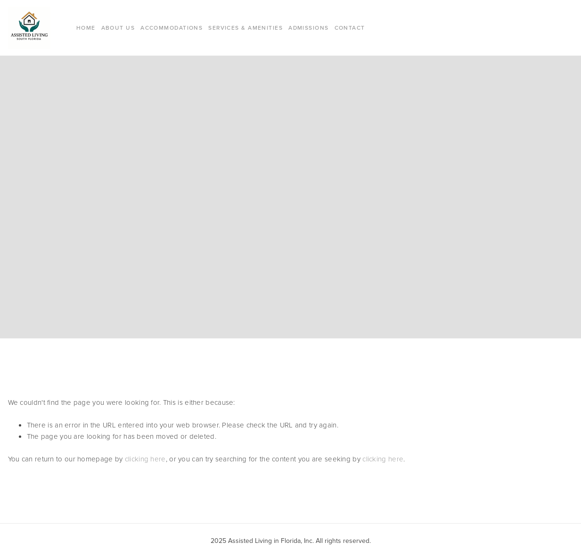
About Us (118, 28)
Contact (350, 28)
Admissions (308, 28)
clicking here (145, 459)
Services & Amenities (245, 28)
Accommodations (171, 28)
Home (86, 28)
